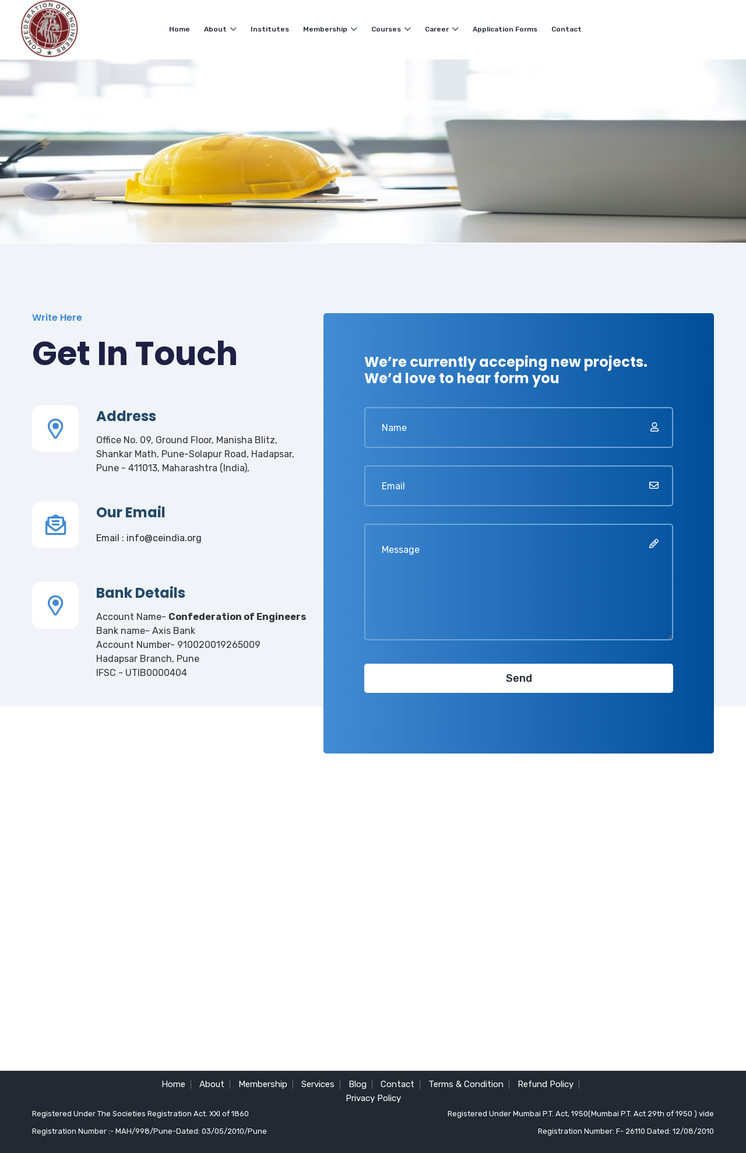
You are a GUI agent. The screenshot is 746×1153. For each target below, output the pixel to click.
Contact (566, 29)
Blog (358, 1084)
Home (179, 29)
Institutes (270, 29)
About (220, 29)
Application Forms (505, 29)
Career (442, 29)
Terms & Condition (466, 1084)
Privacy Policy (373, 1098)
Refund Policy (545, 1084)
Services (318, 1084)
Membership (330, 29)
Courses (391, 29)
